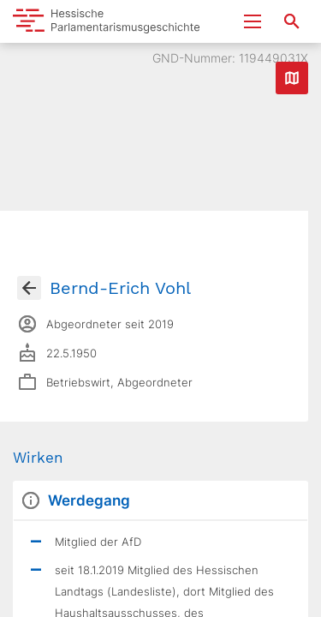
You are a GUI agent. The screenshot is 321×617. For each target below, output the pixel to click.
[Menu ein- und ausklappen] (252, 21)
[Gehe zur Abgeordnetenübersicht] (29, 288)
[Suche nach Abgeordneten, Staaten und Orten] (292, 21)
